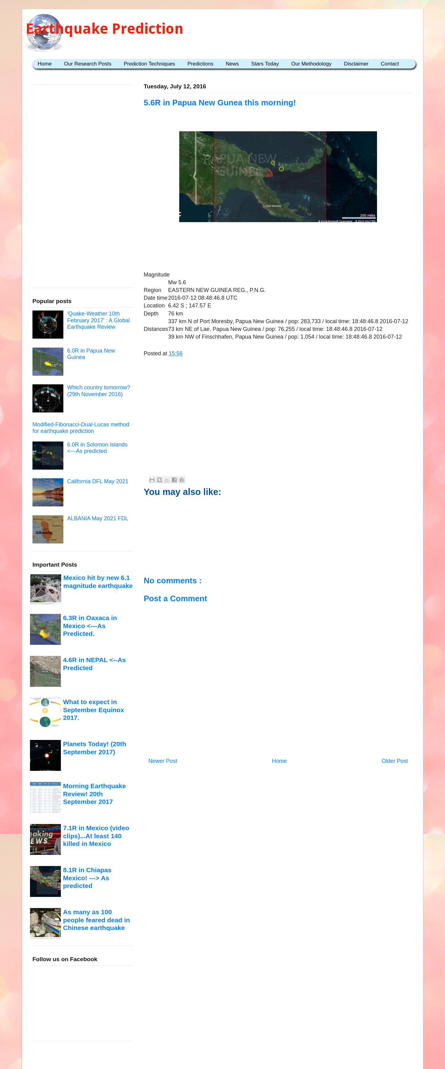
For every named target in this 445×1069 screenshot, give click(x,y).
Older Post (395, 761)
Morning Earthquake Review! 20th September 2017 (94, 793)
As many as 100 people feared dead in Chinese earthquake (96, 919)
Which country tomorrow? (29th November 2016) (98, 390)
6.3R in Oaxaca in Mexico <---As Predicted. (90, 625)
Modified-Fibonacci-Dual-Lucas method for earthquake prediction (80, 427)
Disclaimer (356, 64)
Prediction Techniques (149, 64)
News (232, 64)
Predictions (200, 64)
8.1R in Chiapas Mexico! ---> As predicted (87, 877)
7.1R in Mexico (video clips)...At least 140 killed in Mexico (96, 835)
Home (45, 64)
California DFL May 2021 (97, 481)
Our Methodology (311, 64)
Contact (390, 64)
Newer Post (162, 761)
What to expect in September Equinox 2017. (93, 709)
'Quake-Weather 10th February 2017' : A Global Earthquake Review (98, 320)
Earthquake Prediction (105, 28)
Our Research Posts (87, 64)
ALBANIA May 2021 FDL (97, 518)
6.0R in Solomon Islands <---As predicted (97, 448)
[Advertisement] (278, 244)
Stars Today (265, 64)
